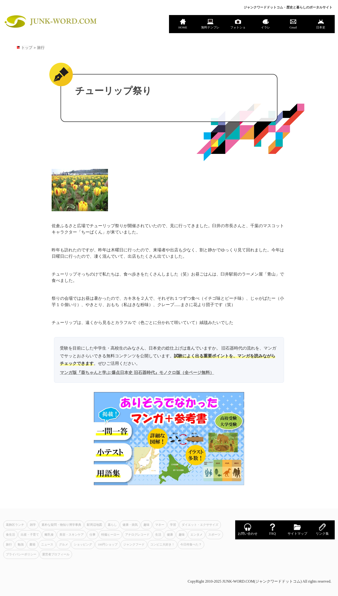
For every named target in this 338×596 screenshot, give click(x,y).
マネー (159, 524)
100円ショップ (107, 544)
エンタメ (196, 534)
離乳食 (49, 534)
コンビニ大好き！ (162, 544)
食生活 (10, 534)
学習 (173, 524)
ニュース (47, 544)
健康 (170, 534)
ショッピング (83, 544)
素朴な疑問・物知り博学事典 (61, 524)
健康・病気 (130, 524)
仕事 (92, 534)
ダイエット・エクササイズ (200, 524)
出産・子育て (30, 534)
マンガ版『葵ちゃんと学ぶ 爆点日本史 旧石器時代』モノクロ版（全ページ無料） (137, 372)
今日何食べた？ (191, 544)
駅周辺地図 (94, 524)
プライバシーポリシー (21, 554)
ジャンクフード (134, 544)
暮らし (112, 524)
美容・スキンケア (71, 534)
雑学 (33, 524)
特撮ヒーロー (110, 534)
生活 (158, 534)
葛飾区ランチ (15, 524)
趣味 (146, 524)
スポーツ (214, 534)
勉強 (21, 544)
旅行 (41, 48)
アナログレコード (137, 534)
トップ (26, 48)
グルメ (63, 544)
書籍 (32, 544)
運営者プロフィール (55, 554)
